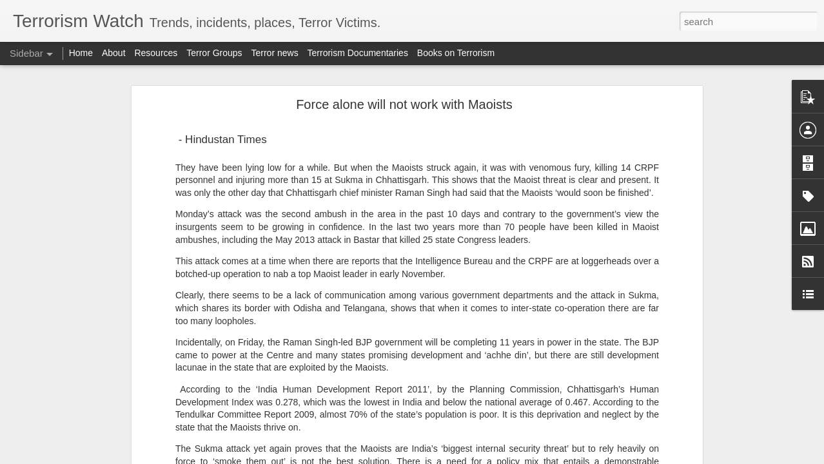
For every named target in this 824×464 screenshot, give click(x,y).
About (114, 53)
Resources (155, 53)
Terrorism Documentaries (358, 53)
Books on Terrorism (456, 53)
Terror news (275, 53)
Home (81, 53)
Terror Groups (214, 53)
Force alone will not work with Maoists (404, 104)
